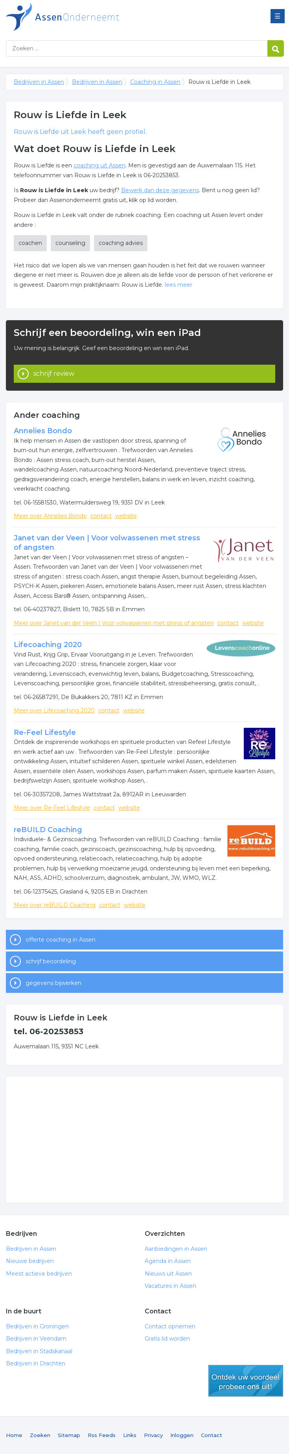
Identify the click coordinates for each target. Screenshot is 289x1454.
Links (129, 1435)
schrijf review (53, 373)
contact (101, 515)
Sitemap (69, 1435)
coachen (30, 243)
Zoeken (40, 1435)
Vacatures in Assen (170, 1285)
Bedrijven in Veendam (36, 1338)
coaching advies (121, 243)
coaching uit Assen (99, 165)
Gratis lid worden (167, 1338)
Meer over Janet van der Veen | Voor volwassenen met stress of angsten (114, 623)
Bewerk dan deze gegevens (160, 190)
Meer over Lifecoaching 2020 (54, 710)
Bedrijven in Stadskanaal (39, 1351)
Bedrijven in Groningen (37, 1326)
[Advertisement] (145, 1140)
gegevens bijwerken (53, 983)
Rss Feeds (102, 1435)
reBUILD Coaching (48, 829)
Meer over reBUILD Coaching (55, 905)
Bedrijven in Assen (104, 17)
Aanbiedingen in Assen (176, 1248)
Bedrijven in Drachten (35, 1363)
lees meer (178, 284)
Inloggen (181, 1435)
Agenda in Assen (168, 1261)
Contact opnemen (170, 1326)
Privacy (153, 1435)
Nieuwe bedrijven (30, 1261)
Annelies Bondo (43, 431)
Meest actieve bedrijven (39, 1273)
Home (14, 1435)
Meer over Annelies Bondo (50, 515)
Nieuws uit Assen (168, 1273)
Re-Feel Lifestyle (45, 732)
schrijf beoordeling (51, 961)
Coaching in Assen (155, 81)
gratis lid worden (245, 1381)
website (126, 515)
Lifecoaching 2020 (48, 644)
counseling (70, 243)
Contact (211, 1435)
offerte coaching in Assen (61, 939)
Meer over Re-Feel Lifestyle (52, 807)
